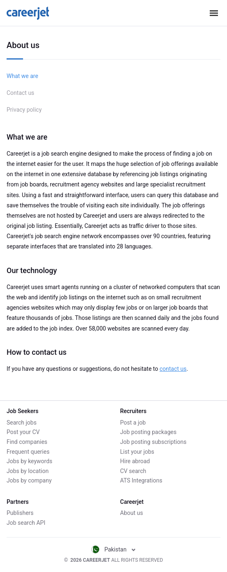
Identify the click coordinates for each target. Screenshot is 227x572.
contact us (173, 368)
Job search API (26, 522)
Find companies (27, 442)
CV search (133, 471)
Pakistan (113, 549)
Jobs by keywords (29, 461)
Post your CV (23, 432)
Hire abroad (135, 461)
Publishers (20, 513)
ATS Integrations (141, 480)
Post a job (133, 422)
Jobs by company (29, 480)
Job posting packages (148, 432)
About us (131, 513)
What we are (22, 76)
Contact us (20, 93)
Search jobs (22, 422)
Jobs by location (28, 471)
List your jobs (137, 451)
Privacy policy (24, 109)
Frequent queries (28, 451)
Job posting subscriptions (153, 442)
